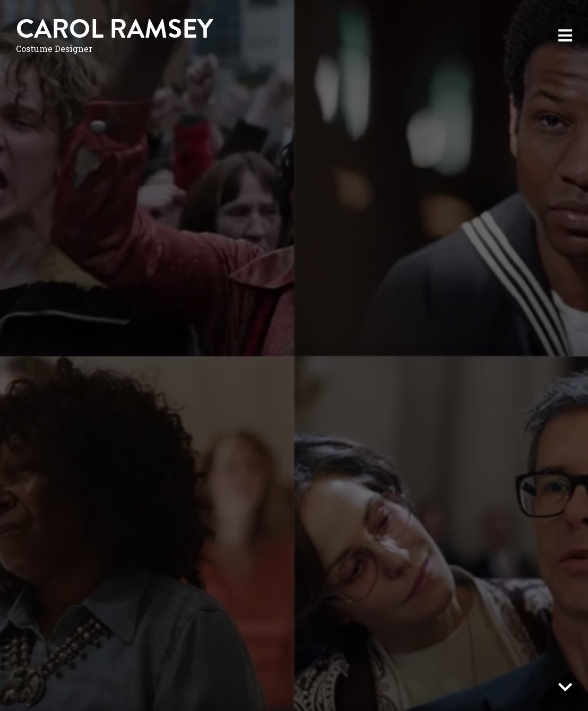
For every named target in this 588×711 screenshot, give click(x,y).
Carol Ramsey (114, 29)
